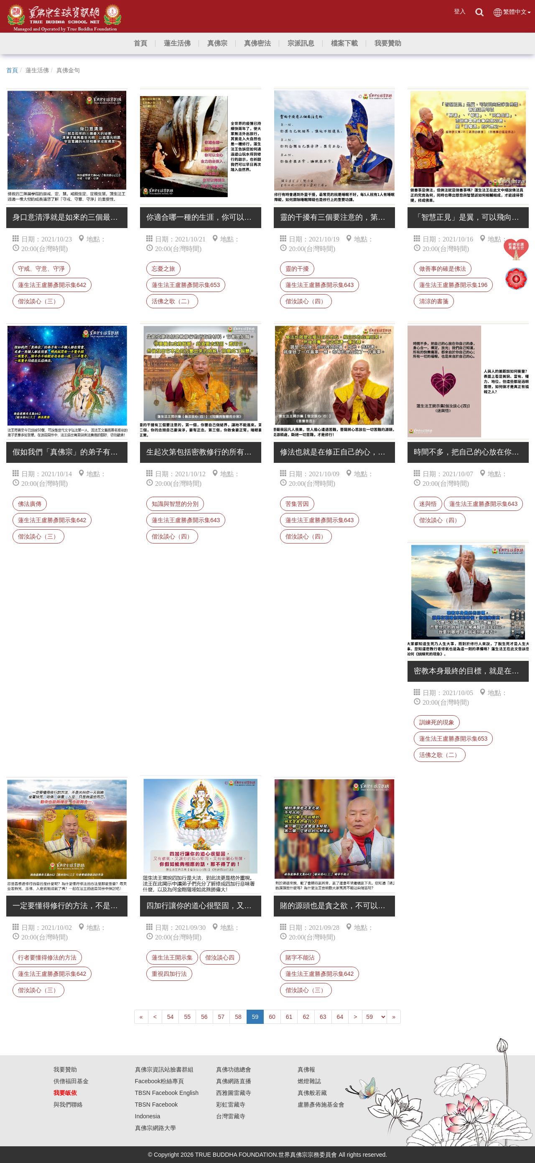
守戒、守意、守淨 (41, 268)
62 (306, 1016)
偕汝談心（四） (305, 301)
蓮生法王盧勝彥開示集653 (186, 285)
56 (204, 1016)
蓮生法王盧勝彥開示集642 (52, 285)
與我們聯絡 (68, 1104)
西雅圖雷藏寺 (233, 1092)
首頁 (12, 70)
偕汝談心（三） (38, 301)
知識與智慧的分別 (175, 503)
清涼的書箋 (433, 301)
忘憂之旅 (163, 268)
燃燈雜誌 (309, 1081)
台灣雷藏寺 (230, 1116)
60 (272, 1016)
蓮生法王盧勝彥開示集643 (319, 285)
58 (238, 1016)
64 (340, 1016)
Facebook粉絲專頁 (159, 1081)
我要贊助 (65, 1069)
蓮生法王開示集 (172, 957)
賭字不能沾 (300, 957)
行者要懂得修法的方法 (47, 957)
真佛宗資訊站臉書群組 (164, 1069)
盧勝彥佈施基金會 (321, 1104)
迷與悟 (428, 503)
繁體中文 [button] (512, 12)
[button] (177, 43)
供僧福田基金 (71, 1081)
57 (221, 1016)
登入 (460, 11)
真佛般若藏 (312, 1092)
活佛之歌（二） (172, 301)
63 (323, 1016)
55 (187, 1016)
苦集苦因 (297, 503)
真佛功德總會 (233, 1069)
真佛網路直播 (233, 1081)
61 (289, 1016)
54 (170, 1016)
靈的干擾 (297, 268)
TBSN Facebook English (167, 1092)
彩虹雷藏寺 (230, 1104)
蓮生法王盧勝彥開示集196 (453, 285)
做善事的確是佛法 (442, 268)
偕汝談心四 (219, 957)
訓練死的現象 (436, 722)
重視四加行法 (169, 973)
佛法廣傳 (29, 503)
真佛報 (306, 1069)
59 (255, 1016)
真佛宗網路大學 (155, 1128)
